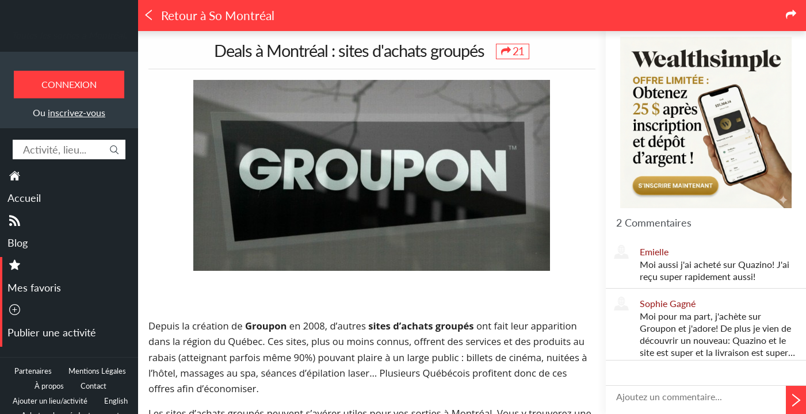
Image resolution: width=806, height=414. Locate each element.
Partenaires (33, 371)
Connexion (69, 84)
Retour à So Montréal (208, 15)
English (116, 401)
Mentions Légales (97, 371)
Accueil (24, 197)
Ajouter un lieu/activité (50, 401)
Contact (93, 386)
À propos (49, 386)
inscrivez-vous (76, 112)
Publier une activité (51, 332)
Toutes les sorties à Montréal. (69, 35)
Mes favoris (34, 287)
